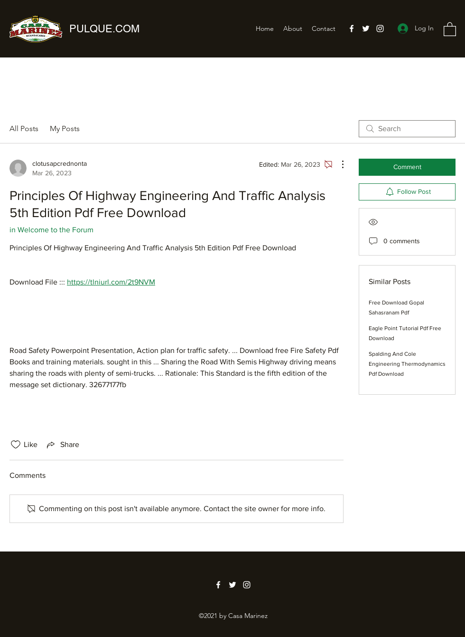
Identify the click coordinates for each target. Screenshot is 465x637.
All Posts (23, 128)
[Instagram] (380, 28)
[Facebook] (351, 28)
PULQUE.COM (104, 29)
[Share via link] (62, 444)
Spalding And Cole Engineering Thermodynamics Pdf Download (407, 364)
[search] (407, 128)
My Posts (65, 128)
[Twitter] (366, 28)
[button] (450, 28)
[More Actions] (338, 164)
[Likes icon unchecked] (15, 444)
